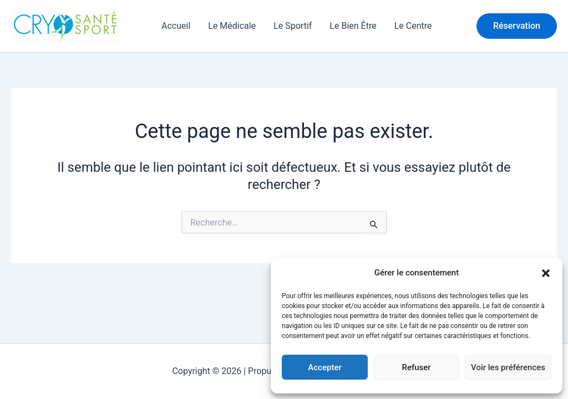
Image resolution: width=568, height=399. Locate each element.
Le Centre (413, 26)
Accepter (324, 367)
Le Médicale (232, 26)
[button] (545, 273)
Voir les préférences (508, 367)
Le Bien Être (352, 26)
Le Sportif (292, 26)
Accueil (175, 26)
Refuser (416, 367)
